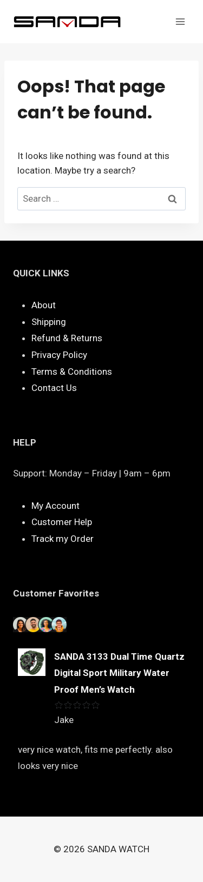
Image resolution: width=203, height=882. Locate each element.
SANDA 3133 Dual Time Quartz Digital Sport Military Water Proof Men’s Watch (119, 673)
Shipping (48, 321)
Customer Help (61, 521)
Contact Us (54, 387)
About (43, 305)
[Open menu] (180, 21)
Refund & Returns (66, 338)
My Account (55, 505)
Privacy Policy (59, 354)
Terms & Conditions (71, 371)
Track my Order (62, 538)
